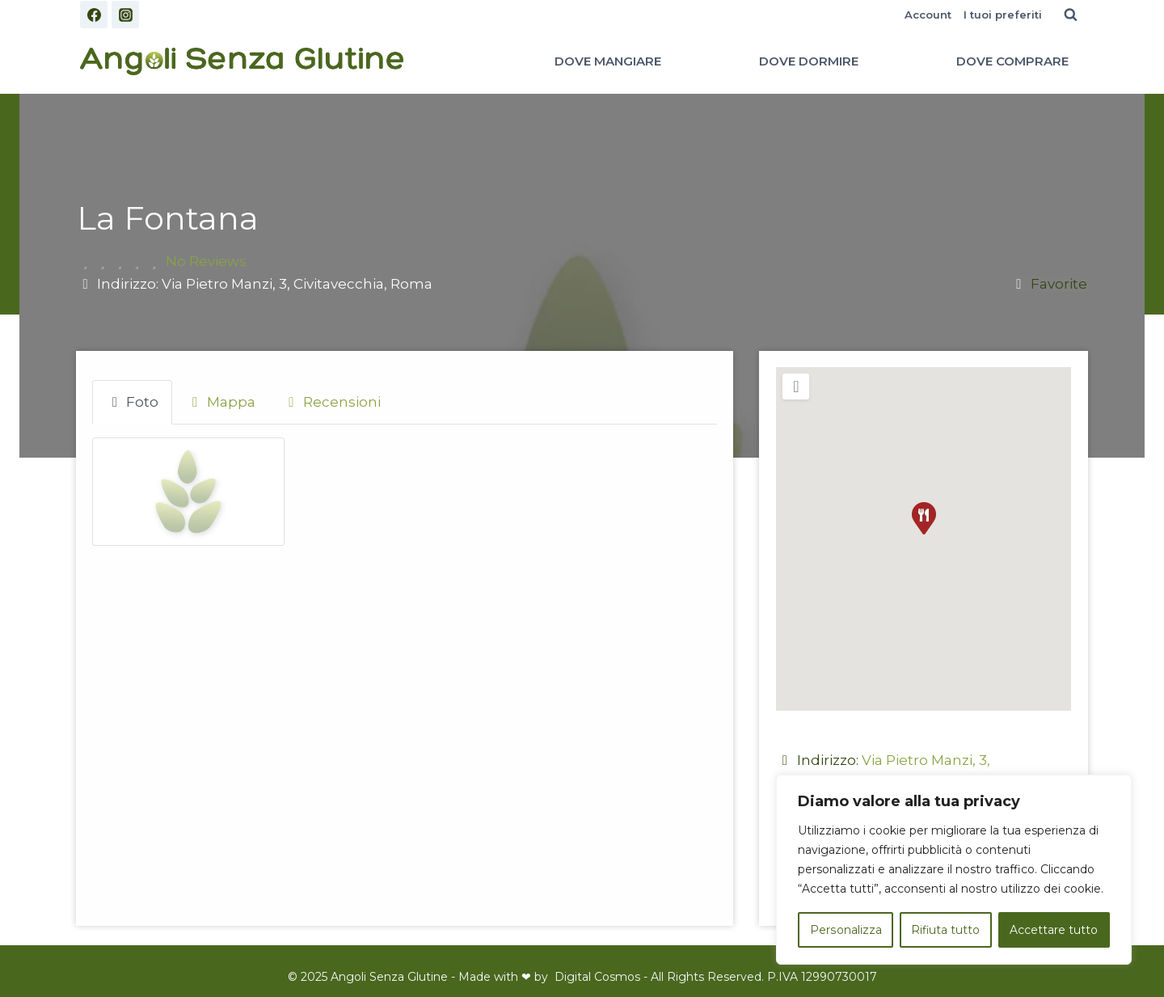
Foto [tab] (132, 402)
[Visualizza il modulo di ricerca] (1070, 14)
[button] (924, 518)
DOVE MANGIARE (608, 61)
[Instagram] (125, 14)
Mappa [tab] (220, 402)
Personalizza (845, 930)
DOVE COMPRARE (1012, 61)
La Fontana (168, 218)
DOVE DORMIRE (808, 61)
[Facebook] (94, 14)
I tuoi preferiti (1003, 14)
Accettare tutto (1054, 930)
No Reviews (206, 261)
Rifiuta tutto (946, 930)
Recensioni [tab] (332, 402)
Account (928, 14)
